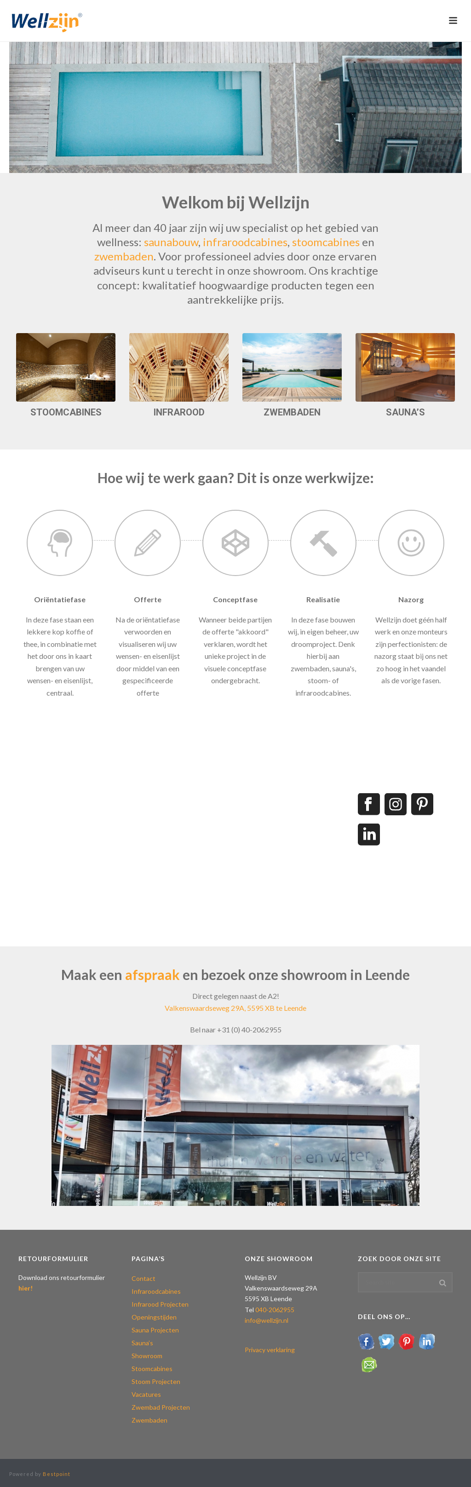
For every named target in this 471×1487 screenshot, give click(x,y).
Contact (143, 1278)
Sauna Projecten (155, 1330)
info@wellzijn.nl (266, 1320)
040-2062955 (274, 1310)
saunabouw (171, 241)
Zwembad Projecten (161, 1407)
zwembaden (124, 256)
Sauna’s (142, 1343)
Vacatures (146, 1394)
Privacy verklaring (270, 1350)
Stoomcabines (152, 1368)
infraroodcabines (245, 241)
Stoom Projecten (156, 1381)
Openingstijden (154, 1317)
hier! (25, 1288)
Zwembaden (149, 1420)
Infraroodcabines (156, 1291)
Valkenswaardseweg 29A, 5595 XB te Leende (235, 1007)
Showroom (147, 1356)
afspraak (152, 974)
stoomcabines (327, 241)
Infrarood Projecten (160, 1304)
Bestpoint (56, 1474)
